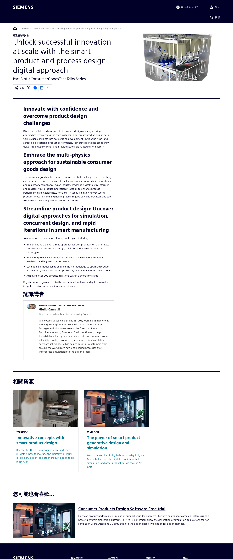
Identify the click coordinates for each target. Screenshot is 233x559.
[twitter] (28, 88)
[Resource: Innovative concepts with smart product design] (45, 431)
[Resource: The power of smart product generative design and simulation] (116, 431)
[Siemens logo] (23, 7)
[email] (48, 88)
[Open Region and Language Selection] (187, 7)
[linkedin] (42, 88)
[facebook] (35, 88)
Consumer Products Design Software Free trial (121, 508)
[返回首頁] (15, 28)
